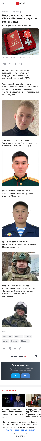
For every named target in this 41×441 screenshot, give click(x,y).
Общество (24, 341)
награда (18, 336)
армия (5, 341)
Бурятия (14, 341)
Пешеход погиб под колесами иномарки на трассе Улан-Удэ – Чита (12, 411)
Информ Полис (20, 3)
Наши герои (7, 336)
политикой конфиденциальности (21, 430)
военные (28, 336)
